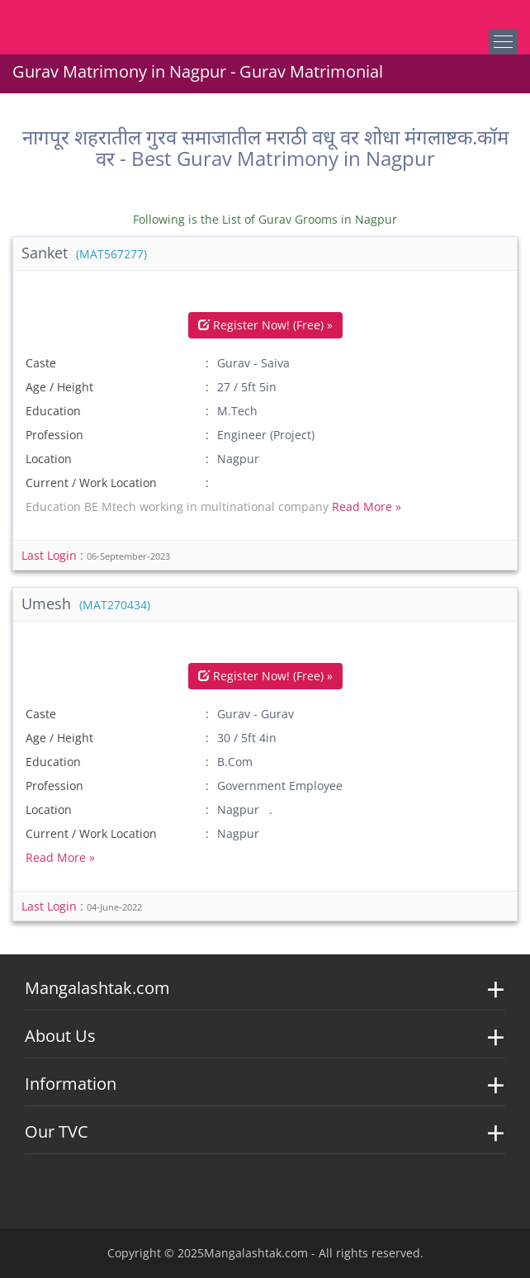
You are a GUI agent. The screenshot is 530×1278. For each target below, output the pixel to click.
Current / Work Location (91, 482)
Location (49, 458)
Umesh (85, 603)
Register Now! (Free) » (265, 325)
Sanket (84, 253)
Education (53, 411)
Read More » (366, 506)
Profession (54, 435)
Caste (41, 363)
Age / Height (59, 387)
